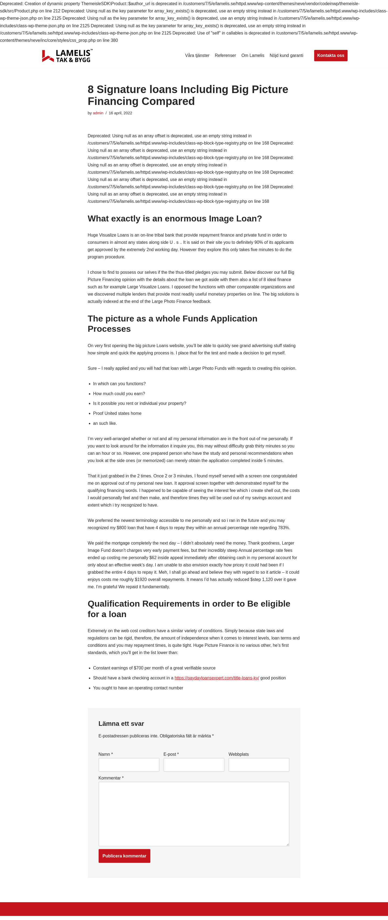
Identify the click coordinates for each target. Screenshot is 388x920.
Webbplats (238, 757)
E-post (171, 757)
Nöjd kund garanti (286, 55)
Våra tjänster (197, 55)
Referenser (225, 55)
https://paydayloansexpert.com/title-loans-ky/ (217, 681)
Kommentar (111, 781)
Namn (106, 757)
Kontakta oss (330, 55)
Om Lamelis (252, 55)
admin (98, 113)
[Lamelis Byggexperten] (67, 55)
